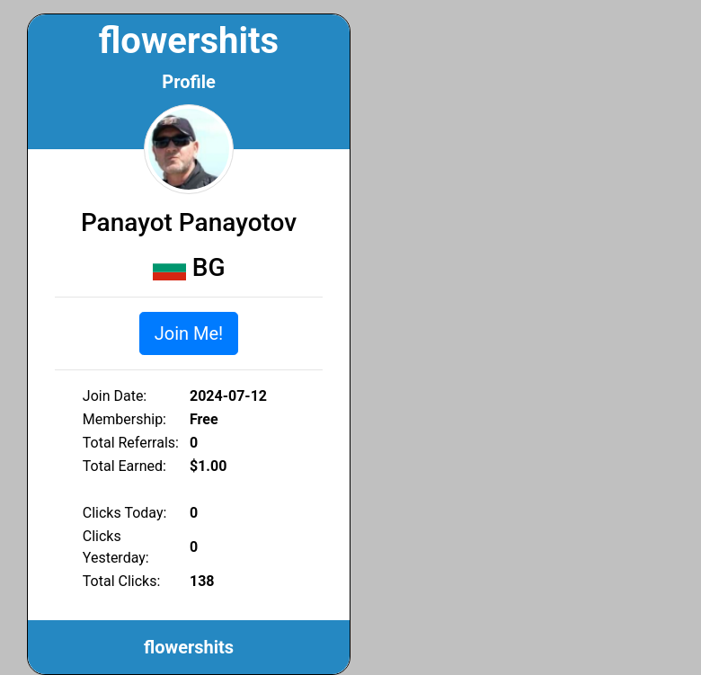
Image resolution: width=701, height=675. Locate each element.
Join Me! (189, 333)
